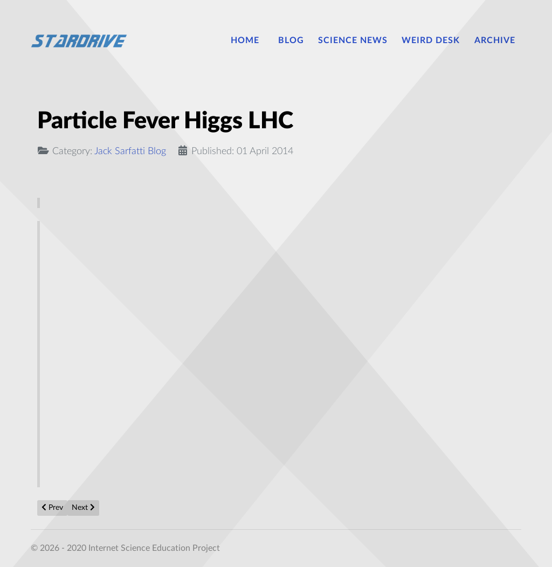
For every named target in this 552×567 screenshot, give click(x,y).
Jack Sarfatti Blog (130, 151)
